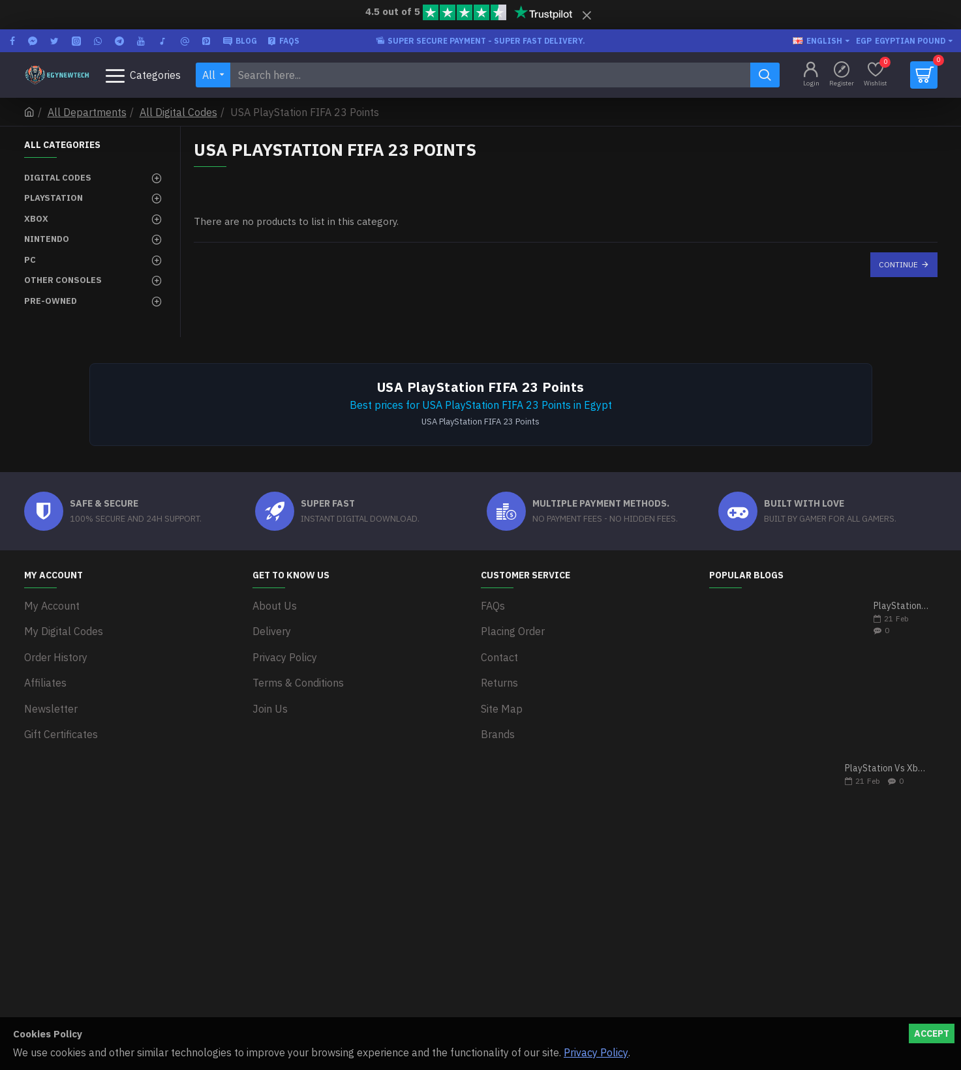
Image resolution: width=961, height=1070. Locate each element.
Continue (898, 264)
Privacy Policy (596, 1052)
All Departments (87, 112)
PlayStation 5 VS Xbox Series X (901, 606)
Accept (931, 1033)
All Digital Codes (178, 112)
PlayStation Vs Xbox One (887, 768)
